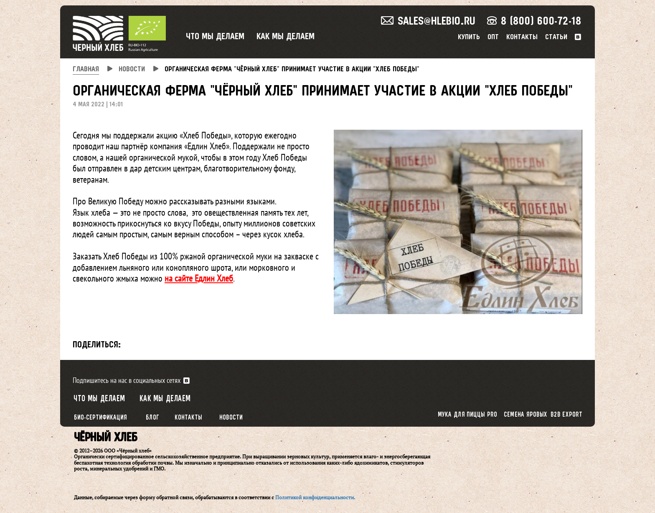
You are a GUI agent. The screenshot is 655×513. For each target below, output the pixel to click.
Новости (231, 418)
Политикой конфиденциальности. (315, 497)
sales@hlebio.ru (428, 22)
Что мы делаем (215, 37)
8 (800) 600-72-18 (534, 22)
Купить (469, 37)
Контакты (522, 37)
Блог (152, 418)
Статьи (556, 37)
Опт (493, 37)
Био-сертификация (100, 418)
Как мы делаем (285, 37)
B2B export (567, 415)
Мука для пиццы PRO (467, 415)
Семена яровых (525, 415)
